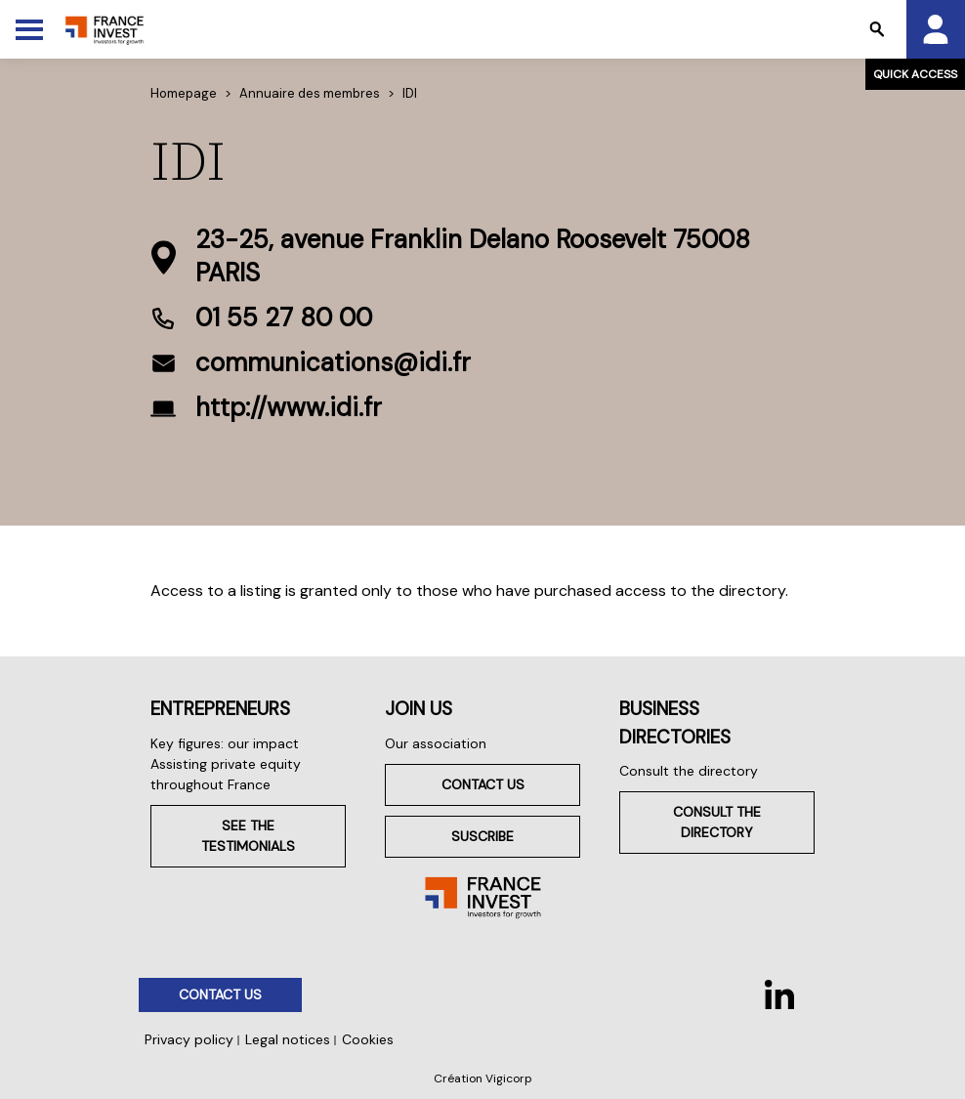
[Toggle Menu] (29, 29)
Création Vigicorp (483, 1078)
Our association (435, 743)
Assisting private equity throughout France (225, 774)
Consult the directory (688, 771)
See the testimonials (248, 836)
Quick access (915, 74)
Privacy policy (189, 1039)
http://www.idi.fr (288, 407)
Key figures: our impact (224, 743)
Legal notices (287, 1039)
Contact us (482, 784)
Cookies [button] (368, 1039)
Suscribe (482, 836)
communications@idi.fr (333, 362)
